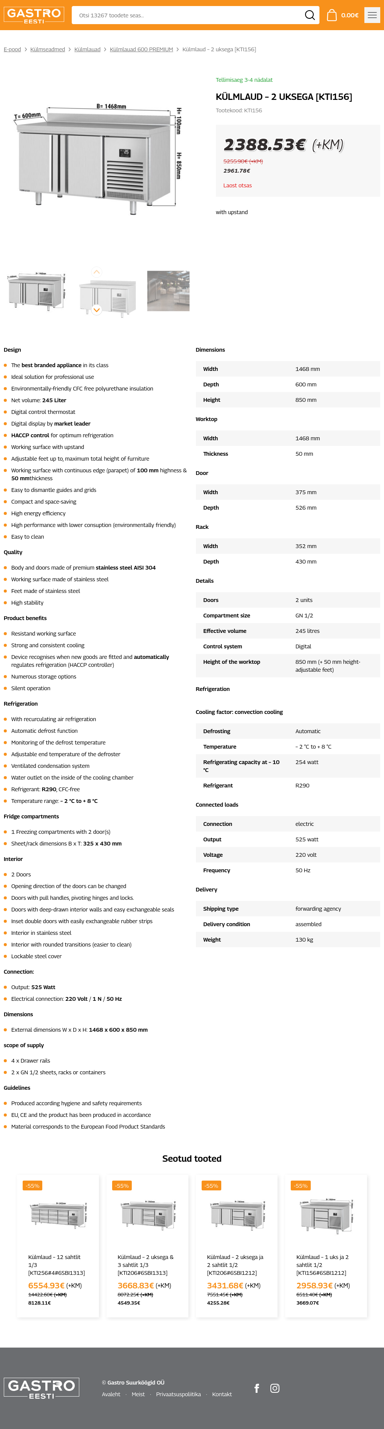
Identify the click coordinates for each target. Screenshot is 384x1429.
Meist (138, 1394)
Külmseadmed (48, 49)
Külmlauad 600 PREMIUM (141, 49)
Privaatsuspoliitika (178, 1394)
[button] (96, 310)
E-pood (12, 49)
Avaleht (111, 1394)
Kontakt (222, 1394)
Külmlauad (87, 49)
